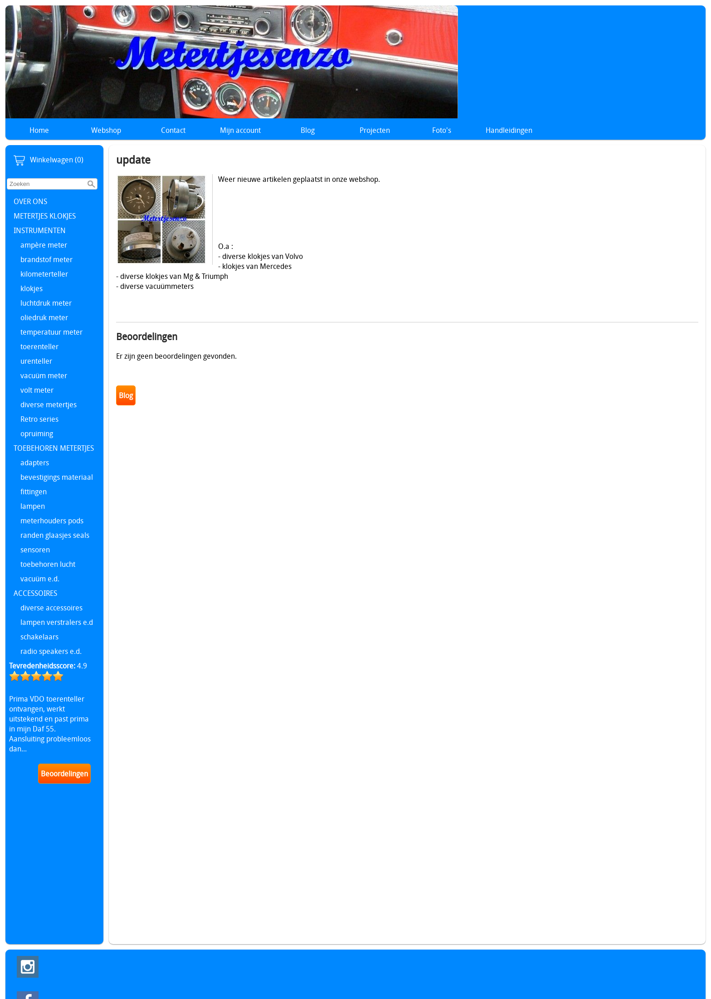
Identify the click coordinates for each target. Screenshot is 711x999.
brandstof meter (46, 259)
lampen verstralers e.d (56, 622)
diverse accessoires (51, 608)
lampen (32, 506)
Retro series (39, 419)
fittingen (33, 492)
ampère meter (43, 245)
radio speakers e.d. (51, 651)
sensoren (35, 550)
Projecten (375, 130)
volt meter (37, 390)
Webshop (106, 130)
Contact (173, 130)
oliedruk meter (44, 317)
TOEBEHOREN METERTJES (54, 448)
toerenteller (39, 346)
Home (39, 130)
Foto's (441, 130)
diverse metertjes (48, 404)
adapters (34, 463)
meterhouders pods (51, 521)
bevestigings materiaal (56, 477)
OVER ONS (30, 201)
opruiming (36, 434)
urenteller (36, 361)
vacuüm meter (43, 375)
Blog (308, 130)
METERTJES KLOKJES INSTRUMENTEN (45, 223)
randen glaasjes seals (54, 535)
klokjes (31, 288)
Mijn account (240, 130)
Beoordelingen (64, 774)
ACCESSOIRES (35, 593)
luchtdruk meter (46, 303)
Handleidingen (509, 130)
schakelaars (39, 637)
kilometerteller (44, 274)
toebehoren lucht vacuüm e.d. (47, 571)
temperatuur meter (51, 332)
